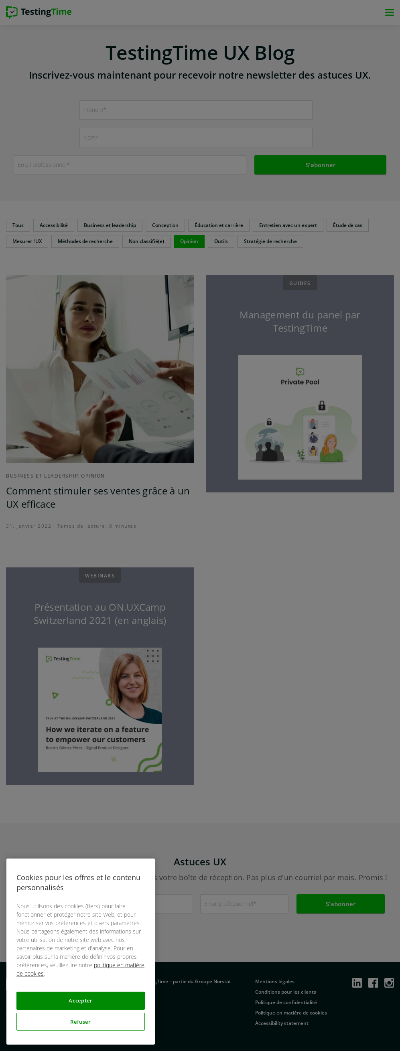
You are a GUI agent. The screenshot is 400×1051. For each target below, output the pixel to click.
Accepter (80, 1000)
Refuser (80, 1021)
